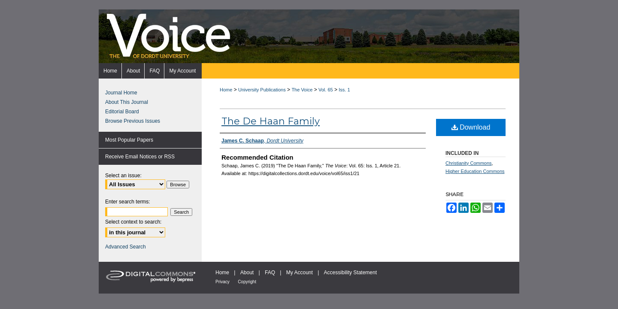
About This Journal (126, 102)
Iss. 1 (344, 89)
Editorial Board (122, 112)
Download (471, 127)
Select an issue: (123, 176)
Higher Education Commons (475, 171)
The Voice (301, 89)
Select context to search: (133, 222)
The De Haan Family (270, 121)
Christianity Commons (468, 163)
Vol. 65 (325, 89)
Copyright (247, 281)
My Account (299, 273)
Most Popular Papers (129, 140)
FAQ (270, 273)
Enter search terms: (127, 202)
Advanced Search (125, 247)
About (247, 273)
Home (226, 89)
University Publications (262, 89)
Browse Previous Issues (132, 121)
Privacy (222, 281)
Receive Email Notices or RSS (140, 157)
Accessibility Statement (350, 273)
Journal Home (121, 93)
